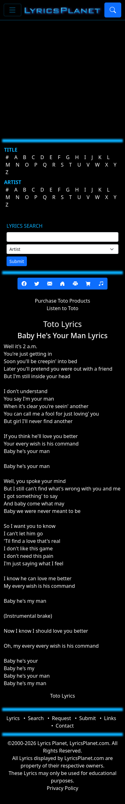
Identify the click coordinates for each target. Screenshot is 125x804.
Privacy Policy (62, 788)
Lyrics (13, 718)
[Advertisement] (58, 77)
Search (36, 718)
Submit (16, 261)
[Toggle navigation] (12, 10)
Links (110, 718)
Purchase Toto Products (62, 300)
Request (61, 718)
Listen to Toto (62, 308)
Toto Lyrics (62, 695)
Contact (65, 725)
